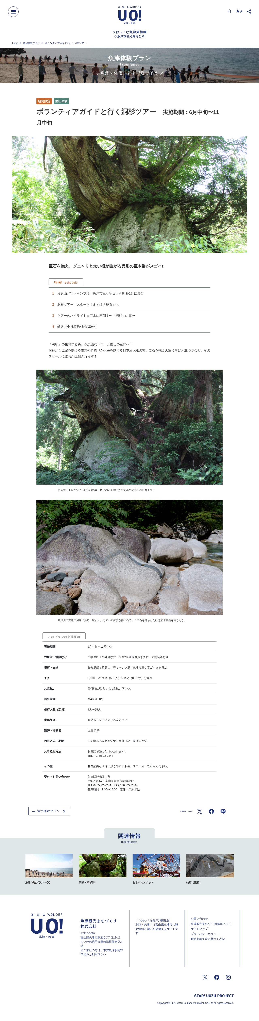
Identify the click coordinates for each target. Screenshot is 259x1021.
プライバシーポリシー (205, 933)
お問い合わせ (199, 918)
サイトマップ (199, 928)
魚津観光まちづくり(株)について (211, 923)
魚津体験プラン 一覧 (37, 882)
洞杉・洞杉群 (87, 882)
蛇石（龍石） (194, 882)
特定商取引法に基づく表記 (208, 939)
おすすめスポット (143, 882)
